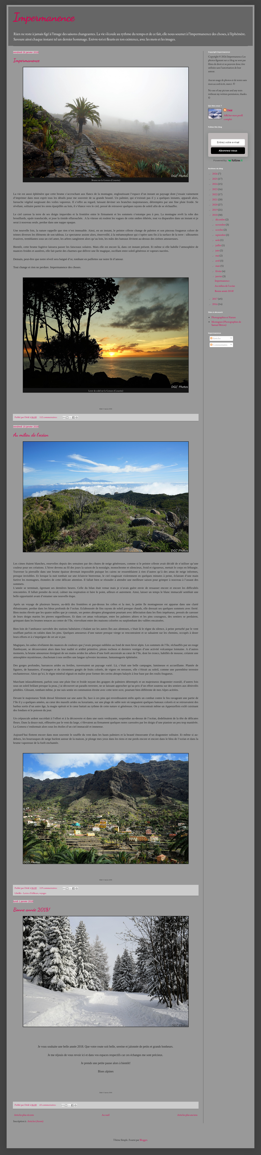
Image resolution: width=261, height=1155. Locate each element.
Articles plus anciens (187, 1115)
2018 (215, 215)
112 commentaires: (48, 417)
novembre (220, 224)
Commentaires (218, 344)
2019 (215, 209)
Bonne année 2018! (31, 909)
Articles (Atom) (35, 1121)
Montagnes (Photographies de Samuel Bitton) (226, 323)
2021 (215, 199)
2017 (215, 298)
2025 (215, 178)
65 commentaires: (48, 1104)
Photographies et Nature (223, 317)
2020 (215, 204)
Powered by (228, 160)
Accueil (106, 1115)
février (218, 271)
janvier (219, 276)
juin (217, 250)
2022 (215, 194)
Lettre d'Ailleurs (30, 893)
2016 (215, 304)
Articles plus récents (24, 1115)
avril (217, 260)
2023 (215, 189)
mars (218, 266)
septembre (220, 235)
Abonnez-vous (228, 150)
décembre (220, 219)
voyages (42, 893)
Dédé (229, 110)
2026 (215, 173)
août (217, 240)
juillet (218, 245)
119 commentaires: (48, 887)
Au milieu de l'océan (30, 435)
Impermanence (44, 17)
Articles (215, 338)
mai (217, 255)
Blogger (143, 1140)
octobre (219, 229)
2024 (215, 184)
